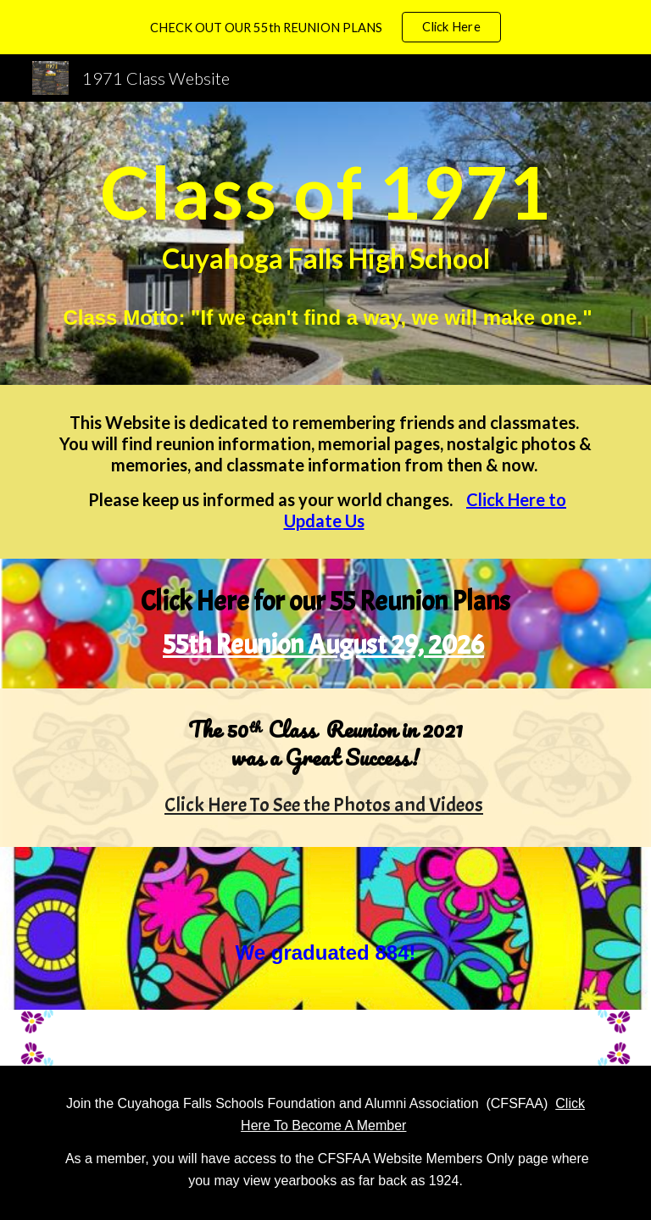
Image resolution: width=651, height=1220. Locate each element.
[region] (325, 27)
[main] (325, 243)
